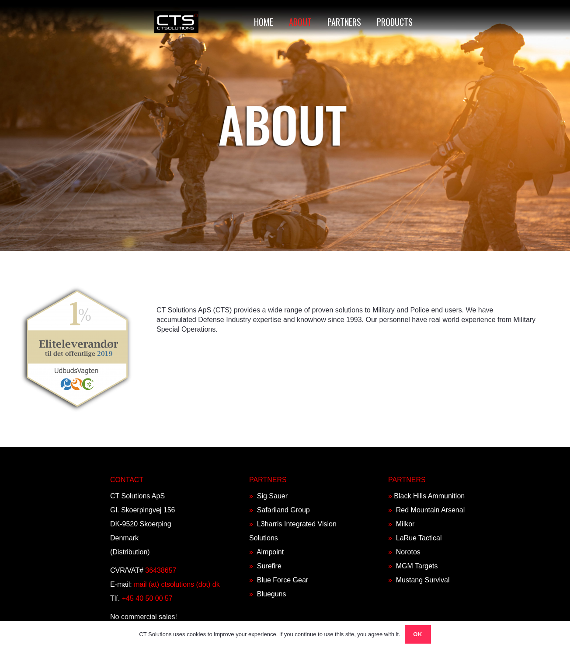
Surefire (269, 566)
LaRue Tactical (419, 538)
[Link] (176, 22)
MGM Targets (417, 566)
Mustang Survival (423, 580)
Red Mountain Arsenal (430, 510)
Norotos (408, 552)
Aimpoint (270, 552)
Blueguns (271, 594)
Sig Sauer (272, 496)
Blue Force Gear (282, 580)
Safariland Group (283, 510)
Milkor (405, 524)
